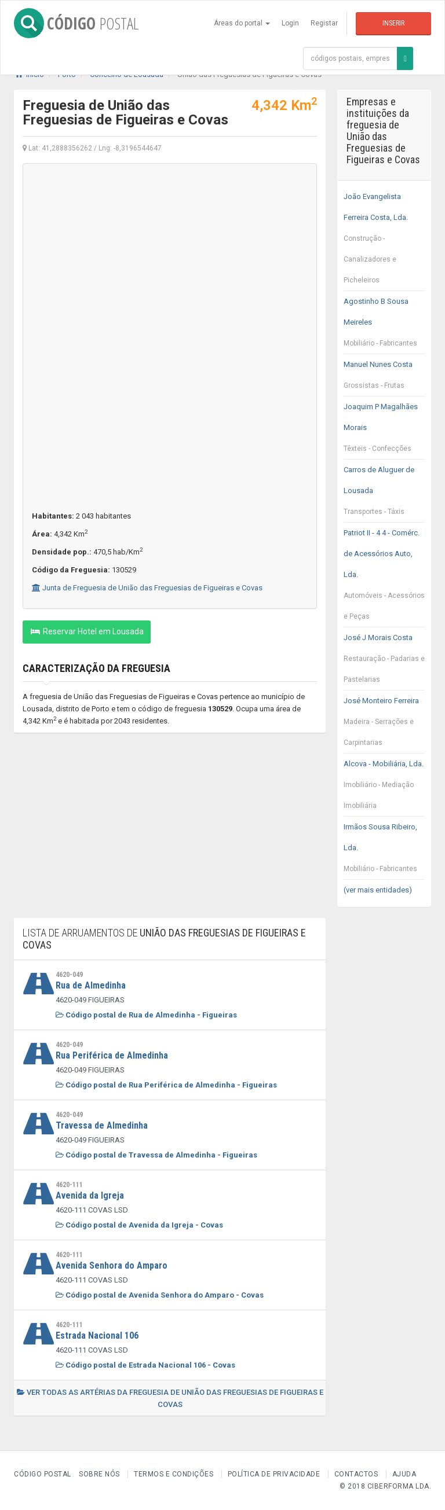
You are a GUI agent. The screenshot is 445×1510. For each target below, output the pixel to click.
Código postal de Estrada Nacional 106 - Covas (145, 1365)
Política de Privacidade (274, 1474)
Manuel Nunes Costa (384, 378)
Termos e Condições (173, 1474)
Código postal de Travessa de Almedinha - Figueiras (156, 1155)
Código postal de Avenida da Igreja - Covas (139, 1225)
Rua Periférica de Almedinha (112, 1055)
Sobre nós (99, 1474)
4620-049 (69, 975)
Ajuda (404, 1474)
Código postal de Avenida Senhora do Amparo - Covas (160, 1295)
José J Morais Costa (384, 661)
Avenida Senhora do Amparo (111, 1265)
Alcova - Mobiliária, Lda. (384, 787)
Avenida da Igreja (90, 1195)
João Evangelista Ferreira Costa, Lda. (384, 241)
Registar (324, 23)
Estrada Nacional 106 (97, 1335)
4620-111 (69, 1185)
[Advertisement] (170, 831)
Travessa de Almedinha (102, 1125)
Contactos (356, 1474)
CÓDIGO (76, 23)
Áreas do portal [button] (242, 23)
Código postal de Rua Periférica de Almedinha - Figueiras (166, 1085)
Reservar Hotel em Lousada (87, 631)
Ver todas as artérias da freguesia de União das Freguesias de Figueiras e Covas (170, 1398)
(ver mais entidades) (378, 890)
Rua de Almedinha (91, 985)
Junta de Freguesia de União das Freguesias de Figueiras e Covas (147, 587)
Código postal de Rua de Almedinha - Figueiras (146, 1015)
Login (290, 23)
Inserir (393, 23)
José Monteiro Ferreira (384, 724)
